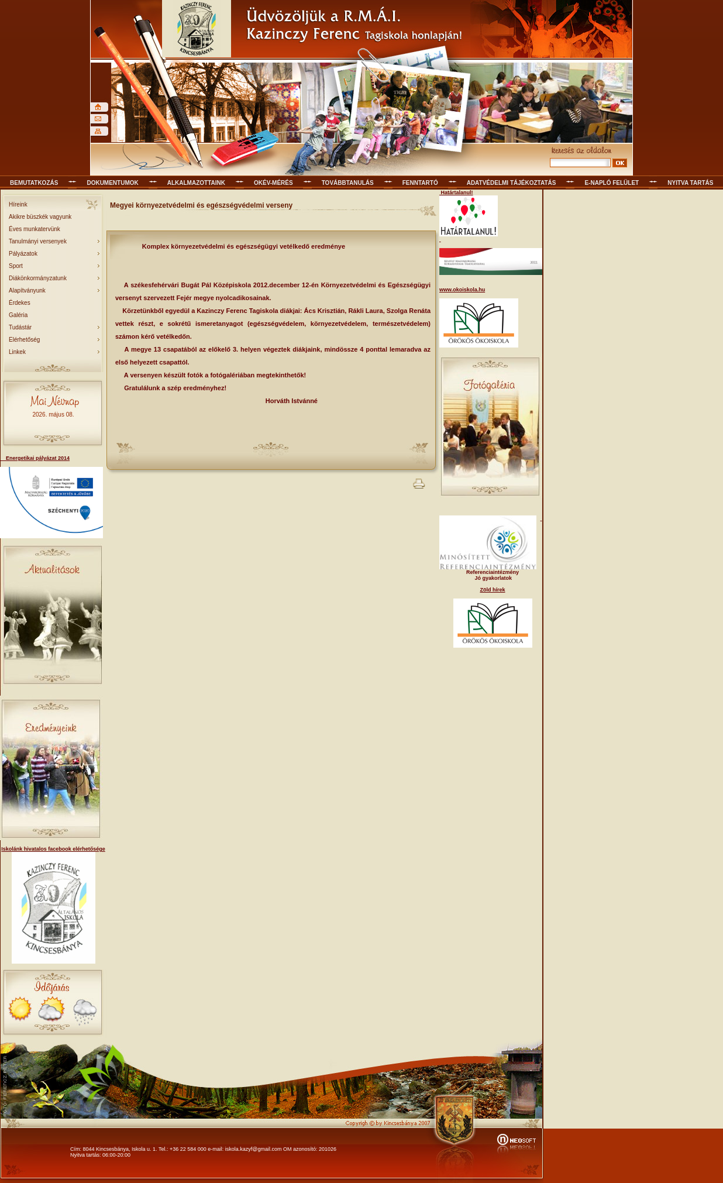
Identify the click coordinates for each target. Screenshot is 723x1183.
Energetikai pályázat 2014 (35, 458)
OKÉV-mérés (273, 183)
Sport (16, 266)
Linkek (17, 352)
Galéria (18, 315)
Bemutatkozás (34, 183)
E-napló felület (611, 183)
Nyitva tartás (690, 183)
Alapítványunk (27, 290)
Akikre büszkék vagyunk (40, 217)
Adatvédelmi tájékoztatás (511, 183)
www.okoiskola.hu (462, 290)
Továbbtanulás (348, 183)
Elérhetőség (24, 339)
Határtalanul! (456, 192)
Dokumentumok (112, 183)
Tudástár (20, 327)
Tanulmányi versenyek (38, 241)
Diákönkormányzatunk (38, 278)
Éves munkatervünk (34, 229)
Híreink (18, 204)
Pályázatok (23, 253)
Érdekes (19, 303)
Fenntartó (420, 183)
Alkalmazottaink (196, 183)
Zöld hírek (492, 590)
